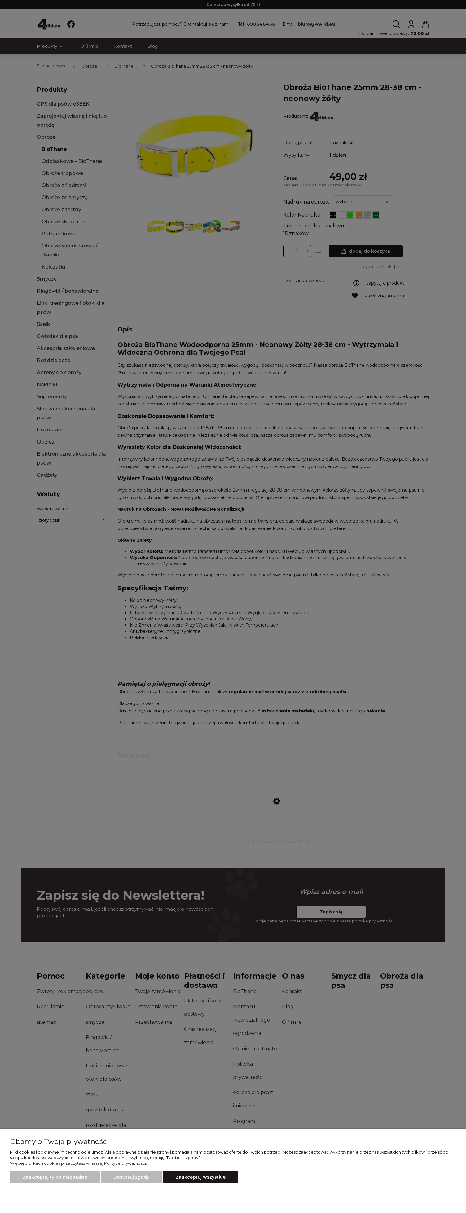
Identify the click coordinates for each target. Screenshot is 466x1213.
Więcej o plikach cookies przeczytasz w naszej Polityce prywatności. (78, 1163)
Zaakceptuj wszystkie (201, 1177)
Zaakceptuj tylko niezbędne (55, 1177)
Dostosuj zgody (131, 1177)
